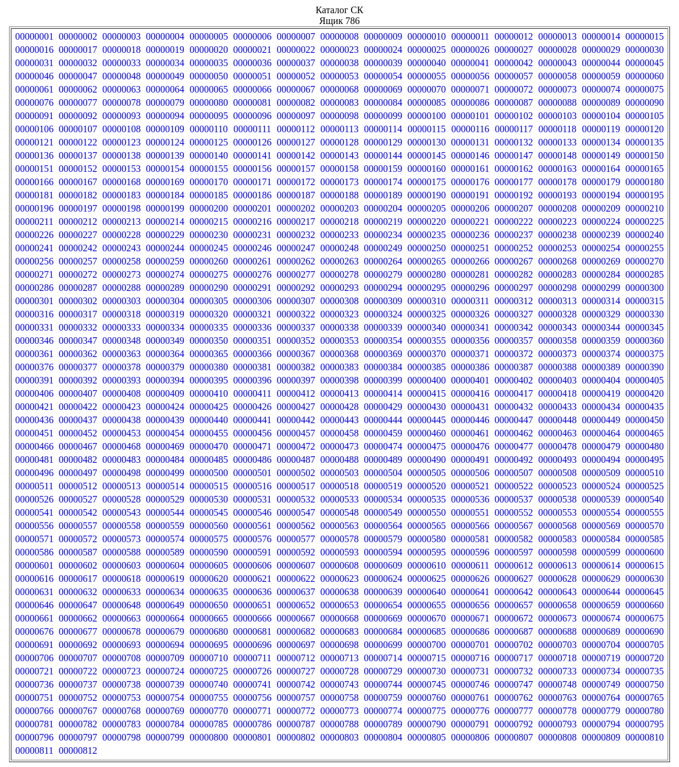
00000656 (470, 605)
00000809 (601, 737)
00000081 (252, 102)
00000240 (645, 235)
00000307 (295, 301)
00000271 (34, 274)
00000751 (34, 697)
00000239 (601, 235)
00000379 (165, 367)
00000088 (557, 102)
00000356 (470, 340)
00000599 (601, 552)
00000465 (645, 433)
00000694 (165, 645)
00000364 (165, 354)
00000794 (601, 724)
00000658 (557, 605)
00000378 (121, 367)
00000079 (165, 102)
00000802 (295, 737)
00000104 (601, 116)
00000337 (295, 327)
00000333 (121, 327)
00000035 (208, 63)
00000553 (557, 512)
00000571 (34, 539)
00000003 (121, 36)
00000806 (470, 737)
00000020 (208, 49)
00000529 (165, 499)
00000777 (514, 711)
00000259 (165, 261)
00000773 (339, 711)
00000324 (383, 314)
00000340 (426, 327)
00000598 (557, 552)
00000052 (295, 76)
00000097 (295, 116)
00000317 (78, 314)
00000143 (339, 155)
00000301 (34, 301)
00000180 (645, 182)
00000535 (426, 499)
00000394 (165, 380)
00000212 (78, 221)
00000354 (383, 340)
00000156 (252, 168)
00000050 (208, 76)
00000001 (34, 36)
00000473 (339, 446)
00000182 (78, 195)
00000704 (601, 645)
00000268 (557, 261)
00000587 (78, 552)
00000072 (514, 89)
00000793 (557, 724)
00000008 (339, 36)
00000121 (34, 142)
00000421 (34, 407)
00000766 (34, 711)
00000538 (557, 499)
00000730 (426, 671)
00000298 (557, 288)
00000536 (470, 499)
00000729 (383, 671)
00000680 (208, 631)
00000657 (514, 605)
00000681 (252, 631)
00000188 (339, 195)
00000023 (339, 49)
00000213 (121, 221)
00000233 (339, 235)
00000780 (645, 711)
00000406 (34, 393)
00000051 (252, 76)
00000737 (78, 684)
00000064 (165, 89)
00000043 (557, 63)
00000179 (601, 182)
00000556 (34, 526)
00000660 (645, 605)
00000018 (121, 49)
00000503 (339, 473)
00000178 (557, 182)
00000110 (209, 129)
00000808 (557, 737)
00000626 (470, 578)
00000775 (426, 711)
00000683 (339, 631)
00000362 (78, 354)
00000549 (383, 512)
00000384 (383, 367)
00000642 (514, 592)
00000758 (339, 697)
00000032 (78, 63)
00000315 (645, 301)
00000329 (601, 314)
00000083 (339, 102)
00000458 (339, 433)
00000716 (470, 658)
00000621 (252, 578)
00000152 (78, 168)
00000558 (121, 526)
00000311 (470, 301)
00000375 (645, 354)
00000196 (34, 208)
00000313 (557, 301)
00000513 (121, 486)
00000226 (34, 235)
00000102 (514, 116)
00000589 (165, 552)
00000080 (208, 102)
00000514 (165, 486)
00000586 (34, 552)
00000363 (121, 354)
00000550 (426, 512)
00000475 (426, 446)
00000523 (557, 486)
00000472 (295, 446)
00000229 (165, 235)
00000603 (121, 565)
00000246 (252, 248)
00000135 (645, 142)
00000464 (601, 433)
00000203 (339, 208)
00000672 (514, 618)
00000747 (514, 684)
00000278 (339, 274)
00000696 (252, 645)
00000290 (208, 288)
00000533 (339, 499)
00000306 (252, 301)
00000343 (557, 327)
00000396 (252, 380)
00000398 (339, 380)
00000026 (470, 49)
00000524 (601, 486)
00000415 (426, 393)
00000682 (295, 631)
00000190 (426, 195)
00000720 (645, 658)
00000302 (78, 301)
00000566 (470, 526)
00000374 (601, 354)
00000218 (339, 221)
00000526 (34, 499)
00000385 (426, 367)
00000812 (78, 750)
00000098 (339, 116)
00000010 (426, 36)
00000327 (514, 314)
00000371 (470, 354)
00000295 (426, 288)
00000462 (514, 433)
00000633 (121, 592)
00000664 (165, 618)
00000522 (514, 486)
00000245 (208, 248)
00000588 (121, 552)
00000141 (252, 155)
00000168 (121, 182)
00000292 (295, 288)
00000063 (121, 89)
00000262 (295, 261)
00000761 (470, 697)
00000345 (645, 327)
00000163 (557, 168)
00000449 (601, 420)
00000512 (78, 486)
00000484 (165, 459)
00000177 (514, 182)
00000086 (470, 102)
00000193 (557, 195)
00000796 (34, 737)
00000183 (121, 195)
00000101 (470, 116)
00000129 (383, 142)
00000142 (295, 155)
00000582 (514, 539)
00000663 (121, 618)
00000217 (295, 221)
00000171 (252, 182)
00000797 (78, 737)
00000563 (339, 526)
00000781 (34, 724)
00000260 (208, 261)
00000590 (208, 552)
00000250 (426, 248)
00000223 (557, 221)
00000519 (383, 486)
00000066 (252, 89)
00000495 (645, 459)
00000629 (601, 578)
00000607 (295, 565)
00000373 (557, 354)
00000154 (165, 168)
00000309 (383, 301)
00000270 (645, 261)
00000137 (78, 155)
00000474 (383, 446)
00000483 (121, 459)
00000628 (557, 578)
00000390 (645, 367)
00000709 (165, 658)
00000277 (295, 274)
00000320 (208, 314)
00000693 (121, 645)
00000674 (601, 618)
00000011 (470, 36)
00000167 (78, 182)
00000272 (78, 274)
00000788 (339, 724)
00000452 (78, 433)
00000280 (426, 274)
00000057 (514, 76)
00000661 (34, 618)
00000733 (557, 671)
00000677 (78, 631)
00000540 (645, 499)
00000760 (426, 697)
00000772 (295, 711)
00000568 (557, 526)
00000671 (470, 618)
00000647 (78, 605)
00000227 (78, 235)
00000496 (34, 473)
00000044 (601, 63)
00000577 (295, 539)
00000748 (557, 684)
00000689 (601, 631)
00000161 (470, 168)
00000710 (208, 658)
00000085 (426, 102)
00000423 (121, 407)
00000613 (557, 565)
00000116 (470, 129)
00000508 (557, 473)
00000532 (295, 499)
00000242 (78, 248)
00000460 (426, 433)
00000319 (165, 314)
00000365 (208, 354)
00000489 (383, 459)
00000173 (339, 182)
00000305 (208, 301)
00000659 (601, 605)
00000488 (339, 459)
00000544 (165, 512)
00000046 (34, 76)
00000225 (645, 221)
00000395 (208, 380)
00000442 (295, 420)
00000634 (165, 592)
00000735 (645, 671)
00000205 (426, 208)
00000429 (383, 407)
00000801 (252, 737)
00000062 (78, 89)
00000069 (383, 89)
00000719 (601, 658)
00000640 (426, 592)
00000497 (78, 473)
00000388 (557, 367)
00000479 (601, 446)
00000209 (601, 208)
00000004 (165, 36)
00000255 (645, 248)
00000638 (339, 592)
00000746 (470, 684)
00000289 (165, 288)
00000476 (470, 446)
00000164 (601, 168)
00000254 (601, 248)
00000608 (339, 565)
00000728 (339, 671)
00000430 (426, 407)
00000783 (121, 724)
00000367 (295, 354)
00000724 (165, 671)
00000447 (514, 420)
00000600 (645, 552)
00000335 (208, 327)
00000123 (121, 142)
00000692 (78, 645)
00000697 (295, 645)
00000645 (645, 592)
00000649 (165, 605)
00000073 (557, 89)
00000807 (514, 737)
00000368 (339, 354)
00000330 (645, 314)
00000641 (470, 592)
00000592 (295, 552)
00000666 (252, 618)
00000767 (78, 711)
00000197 (78, 208)
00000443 (339, 420)
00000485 (208, 459)
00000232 (295, 235)
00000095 (208, 116)
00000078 (121, 102)
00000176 (470, 182)
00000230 (208, 235)
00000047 (78, 76)
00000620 (208, 578)
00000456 (252, 433)
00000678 (121, 631)
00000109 (165, 129)
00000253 (557, 248)
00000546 (252, 512)
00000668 (339, 618)
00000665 (208, 618)
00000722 (78, 671)
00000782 (78, 724)
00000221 (470, 221)
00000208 (557, 208)
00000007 (295, 36)
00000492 (514, 459)
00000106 (34, 129)
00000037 (295, 63)
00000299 (601, 288)
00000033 (121, 63)
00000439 (165, 420)
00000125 (208, 142)
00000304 (165, 301)
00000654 (383, 605)
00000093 (121, 116)
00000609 (383, 565)
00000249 (383, 248)
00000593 (339, 552)
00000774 (383, 711)
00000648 (121, 605)
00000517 (295, 486)
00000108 (121, 129)
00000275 (208, 274)
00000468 (121, 446)
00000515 (208, 486)
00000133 (557, 142)
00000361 (34, 354)
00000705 (645, 645)
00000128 (339, 142)
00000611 (470, 565)
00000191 (470, 195)
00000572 (78, 539)
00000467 (78, 446)
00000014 (601, 36)
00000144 (383, 155)
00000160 (426, 168)
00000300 (645, 288)
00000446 (470, 420)
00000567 (514, 526)
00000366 (252, 354)
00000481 (34, 459)
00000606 (252, 565)
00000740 (208, 684)
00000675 (645, 618)
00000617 (78, 578)
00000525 (645, 486)
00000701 (470, 645)
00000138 (121, 155)
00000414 (383, 393)
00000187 (295, 195)
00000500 (208, 473)
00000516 (252, 486)
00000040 (426, 63)
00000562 (295, 526)
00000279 (383, 274)
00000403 (557, 380)
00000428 (339, 407)
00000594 (383, 552)
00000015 (645, 36)
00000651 (252, 605)
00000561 (252, 526)
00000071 (470, 89)
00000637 (295, 592)
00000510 (645, 473)
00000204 (383, 208)
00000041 (470, 63)
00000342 (514, 327)
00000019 (165, 49)
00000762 (514, 697)
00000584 (601, 539)
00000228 (121, 235)
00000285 (645, 274)
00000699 (383, 645)
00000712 (295, 658)
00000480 (645, 446)
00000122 (78, 142)
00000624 (383, 578)
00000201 (252, 208)
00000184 (165, 195)
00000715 (426, 658)
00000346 (34, 340)
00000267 (514, 261)
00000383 (339, 367)
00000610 (426, 565)
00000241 (34, 248)
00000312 (514, 301)
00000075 (645, 89)
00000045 (645, 63)
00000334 (165, 327)
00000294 (383, 288)
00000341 (470, 327)
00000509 (601, 473)
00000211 (34, 221)
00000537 (514, 499)
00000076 (34, 102)
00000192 (514, 195)
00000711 (252, 658)
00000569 (601, 526)
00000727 (295, 671)
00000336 (252, 327)
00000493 (557, 459)
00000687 (514, 631)
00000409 (165, 393)
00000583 (557, 539)
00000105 (645, 116)
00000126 (252, 142)
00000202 (295, 208)
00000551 (470, 512)
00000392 (78, 380)
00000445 (426, 420)
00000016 (34, 49)
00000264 (383, 261)
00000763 (557, 697)
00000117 (513, 129)
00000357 (514, 340)
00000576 (252, 539)
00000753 (121, 697)
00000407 (78, 393)
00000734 (601, 671)
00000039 (383, 63)
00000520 (426, 486)
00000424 (165, 407)
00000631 (34, 592)
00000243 (121, 248)
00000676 (34, 631)
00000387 (514, 367)
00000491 (470, 459)
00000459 (383, 433)
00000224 (601, 221)
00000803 (339, 737)
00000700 (426, 645)
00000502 (295, 473)
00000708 (121, 658)
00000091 (34, 116)
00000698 (339, 645)
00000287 (78, 288)
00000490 (426, 459)
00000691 (34, 645)
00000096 (252, 116)
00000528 (121, 499)
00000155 (208, 168)
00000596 (470, 552)
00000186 (252, 195)
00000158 (339, 168)
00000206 (470, 208)
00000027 (514, 49)
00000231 (252, 235)
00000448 (557, 420)
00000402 (514, 380)
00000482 (78, 459)
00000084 (383, 102)
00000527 (78, 499)
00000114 (383, 129)
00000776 (470, 711)
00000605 (208, 565)
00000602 (78, 565)
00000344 (601, 327)
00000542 (78, 512)
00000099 (383, 116)
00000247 (295, 248)
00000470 (208, 446)
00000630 (645, 578)
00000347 (78, 340)
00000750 (645, 684)
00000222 (514, 221)
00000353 (339, 340)
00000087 (514, 102)
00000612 (514, 565)
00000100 (426, 116)
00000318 (121, 314)
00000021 (252, 49)
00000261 (252, 261)
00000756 (252, 697)
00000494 (601, 459)
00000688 (557, 631)
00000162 (514, 168)
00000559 (165, 526)
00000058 (557, 76)
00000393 (121, 380)
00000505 (426, 473)
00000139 (165, 155)
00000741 (252, 684)
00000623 (339, 578)
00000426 (252, 407)
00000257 (78, 261)
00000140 (208, 155)
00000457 (295, 433)
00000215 (208, 221)
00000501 (252, 473)
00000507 (514, 473)
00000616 (34, 578)
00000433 (557, 407)
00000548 (339, 512)
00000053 (339, 76)
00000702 (514, 645)
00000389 (601, 367)
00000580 (426, 539)
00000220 (426, 221)
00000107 (78, 129)
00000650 (208, 605)
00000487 (295, 459)
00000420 (645, 393)
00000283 (557, 274)
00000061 (34, 89)
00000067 (295, 89)
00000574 (165, 539)
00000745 (426, 684)
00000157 (295, 168)
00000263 (339, 261)
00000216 (252, 221)
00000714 (383, 658)
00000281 (470, 274)
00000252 (514, 248)
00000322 (295, 314)
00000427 (295, 407)
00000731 (470, 671)
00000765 (645, 697)
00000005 (208, 36)
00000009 (383, 36)
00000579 (383, 539)
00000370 (426, 354)
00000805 (426, 737)
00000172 (295, 182)
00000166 (34, 182)
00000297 (514, 288)
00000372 (514, 354)
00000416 (470, 393)
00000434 (601, 407)
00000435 (645, 407)
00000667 (295, 618)
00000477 (514, 446)
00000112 (296, 129)
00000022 (295, 49)
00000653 (339, 605)
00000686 (470, 631)
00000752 (78, 697)
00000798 (121, 737)
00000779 (601, 711)
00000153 (121, 168)
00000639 (383, 592)
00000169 (165, 182)
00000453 (121, 433)
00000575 (208, 539)
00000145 (426, 155)
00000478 (557, 446)
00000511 (34, 486)
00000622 (295, 578)
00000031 (34, 63)
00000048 (121, 76)
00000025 (426, 49)
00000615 (645, 565)
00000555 (645, 512)
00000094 (165, 116)
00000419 (601, 393)
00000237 (514, 235)
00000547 (295, 512)
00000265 (426, 261)
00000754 (165, 697)
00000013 (557, 36)
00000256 (34, 261)
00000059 (601, 76)
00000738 (121, 684)
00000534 (383, 499)
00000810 (645, 737)
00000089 (601, 102)
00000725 (208, 671)
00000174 (383, 182)
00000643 (557, 592)
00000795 (645, 724)
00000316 (34, 314)
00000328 (557, 314)
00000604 (165, 565)
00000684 (383, 631)
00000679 (165, 631)
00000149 (601, 155)
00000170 (208, 182)
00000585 (645, 539)
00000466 (34, 446)
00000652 (295, 605)
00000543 (121, 512)
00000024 (383, 49)
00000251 (470, 248)
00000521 (470, 486)
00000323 (339, 314)
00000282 (514, 274)
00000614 (601, 565)
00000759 (383, 697)
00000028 (557, 49)
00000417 (514, 393)
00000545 (208, 512)
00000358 (557, 340)
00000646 (34, 605)
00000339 (383, 327)
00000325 (426, 314)
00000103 (557, 116)
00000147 (514, 155)
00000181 (34, 195)
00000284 (601, 274)
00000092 (78, 116)
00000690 (645, 631)
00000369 (383, 354)
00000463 (557, 433)
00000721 (34, 671)
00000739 (165, 684)
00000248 (339, 248)
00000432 (514, 407)
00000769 (165, 711)
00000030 (645, 49)
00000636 (252, 592)
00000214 (165, 221)
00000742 (295, 684)
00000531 (252, 499)
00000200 (208, 208)
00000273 (121, 274)
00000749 (601, 684)
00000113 (339, 129)
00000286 (34, 288)
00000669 (383, 618)
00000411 (252, 393)
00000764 (601, 697)
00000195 (645, 195)
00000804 (383, 737)
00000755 (208, 697)
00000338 (339, 327)
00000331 (34, 327)
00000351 (252, 340)
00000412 (295, 393)
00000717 (514, 658)
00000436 (34, 420)
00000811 (34, 750)
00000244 (165, 248)
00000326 (470, 314)
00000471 (252, 446)
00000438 (121, 420)
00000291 (252, 288)
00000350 (208, 340)
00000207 (514, 208)
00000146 (470, 155)
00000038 (339, 63)
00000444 (383, 420)
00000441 (252, 420)
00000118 (557, 129)
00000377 (78, 367)
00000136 (34, 155)
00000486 (252, 459)
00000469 (165, 446)
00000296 (470, 288)
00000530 (208, 499)
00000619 (165, 578)
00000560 (208, 526)
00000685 (426, 631)
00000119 (601, 129)
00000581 (470, 539)
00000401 (470, 380)
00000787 (295, 724)
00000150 (645, 155)
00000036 (252, 63)
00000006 (252, 36)
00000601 (34, 565)
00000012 (514, 36)
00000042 (514, 63)
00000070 (426, 89)
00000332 (78, 327)
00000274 (165, 274)
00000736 (34, 684)
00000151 (34, 168)
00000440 (208, 420)
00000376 (34, 367)
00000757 (295, 697)
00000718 (557, 658)
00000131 (470, 142)
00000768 (121, 711)
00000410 (208, 393)
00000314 (601, 301)
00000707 (78, 658)
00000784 (165, 724)
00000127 (295, 142)
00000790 (426, 724)
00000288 (121, 288)
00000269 (601, 261)
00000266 (470, 261)
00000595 (426, 552)
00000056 (470, 76)
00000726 (252, 671)
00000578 (339, 539)
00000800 (208, 737)
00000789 (383, 724)
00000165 (645, 168)
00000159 (383, 168)
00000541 (34, 512)
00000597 (514, 552)
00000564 (383, 526)
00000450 (645, 420)
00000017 (78, 49)
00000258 (121, 261)
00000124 (165, 142)
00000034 (165, 63)
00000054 (383, 76)
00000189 (383, 195)
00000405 (645, 380)
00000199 (165, 208)
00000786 (252, 724)
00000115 (426, 129)
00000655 (426, 605)
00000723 (121, 671)
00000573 (121, 539)
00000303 (121, 301)
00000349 (165, 340)
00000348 (121, 340)
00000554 (601, 512)
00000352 (295, 340)
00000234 (383, 235)
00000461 (470, 433)
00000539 (601, 499)
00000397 (295, 380)
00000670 (426, 618)
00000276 (252, 274)
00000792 (514, 724)
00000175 (426, 182)
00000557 (78, 526)
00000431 (470, 407)
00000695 (208, 645)
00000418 (557, 393)
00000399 (383, 380)
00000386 (470, 367)
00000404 (601, 380)
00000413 (339, 393)
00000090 (645, 102)
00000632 (78, 592)
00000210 (645, 208)
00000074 (601, 89)
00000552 (514, 512)
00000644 (601, 592)
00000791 (470, 724)
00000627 (514, 578)
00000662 (78, 618)
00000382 (295, 367)
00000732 (514, 671)
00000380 (208, 367)
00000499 (165, 473)
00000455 (208, 433)
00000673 (557, 618)
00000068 (339, 89)
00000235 (426, 235)
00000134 (601, 142)
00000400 (426, 380)
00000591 (252, 552)
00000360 (645, 340)
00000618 (121, 578)
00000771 (252, 711)
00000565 (426, 526)
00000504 (383, 473)
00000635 (208, 592)
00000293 (339, 288)
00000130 (426, 142)
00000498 (121, 473)
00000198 (121, 208)
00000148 (557, 155)
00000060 (645, 76)
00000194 (601, 195)
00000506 (470, 473)
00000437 (78, 420)
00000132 (514, 142)
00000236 (470, 235)
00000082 (295, 102)
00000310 (426, 301)
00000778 (557, 711)
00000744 (383, 684)
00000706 (34, 658)
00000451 (34, 433)
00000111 (253, 129)
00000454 (165, 433)
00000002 (78, 36)
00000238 (557, 235)
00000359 (601, 340)
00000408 (121, 393)
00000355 (426, 340)
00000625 (426, 578)
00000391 (34, 380)
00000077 (78, 102)
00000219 (383, 221)
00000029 (601, 49)
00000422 (78, 407)
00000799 (165, 737)
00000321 (252, 314)
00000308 (339, 301)
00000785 (208, 724)
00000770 (208, 711)
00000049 (165, 76)
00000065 (208, 89)
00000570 (645, 526)
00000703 (557, 645)
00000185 (208, 195)
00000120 (645, 129)
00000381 (252, 367)
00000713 (339, 658)
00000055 (426, 76)
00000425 (208, 407)
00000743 (339, 684)
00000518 (339, 486)
